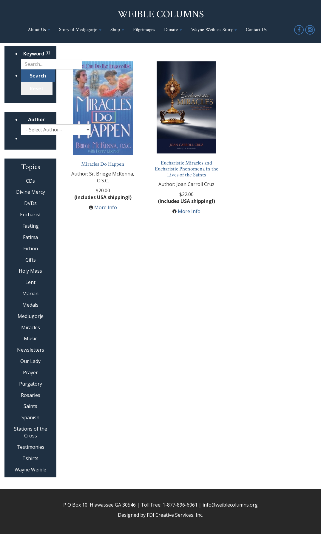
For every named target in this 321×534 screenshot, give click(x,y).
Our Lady (30, 361)
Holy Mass (30, 271)
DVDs (30, 203)
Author (36, 119)
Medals (30, 305)
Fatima (30, 237)
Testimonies (30, 447)
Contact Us (256, 30)
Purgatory (30, 384)
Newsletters (30, 350)
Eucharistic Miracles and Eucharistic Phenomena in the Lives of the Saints (186, 168)
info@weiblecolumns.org (230, 505)
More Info (105, 207)
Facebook (299, 34)
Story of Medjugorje (80, 30)
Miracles (30, 327)
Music (30, 338)
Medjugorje (31, 316)
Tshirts (30, 458)
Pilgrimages (144, 30)
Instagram (310, 34)
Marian (30, 293)
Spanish (30, 417)
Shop (117, 30)
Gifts (30, 260)
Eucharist (30, 214)
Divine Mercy (30, 192)
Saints (30, 406)
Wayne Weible (30, 469)
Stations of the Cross (30, 432)
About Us (39, 30)
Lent (30, 282)
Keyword (36, 53)
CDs (30, 181)
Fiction (30, 248)
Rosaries (30, 395)
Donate (173, 30)
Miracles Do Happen (102, 164)
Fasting (30, 226)
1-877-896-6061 (180, 505)
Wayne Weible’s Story (214, 30)
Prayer (30, 372)
